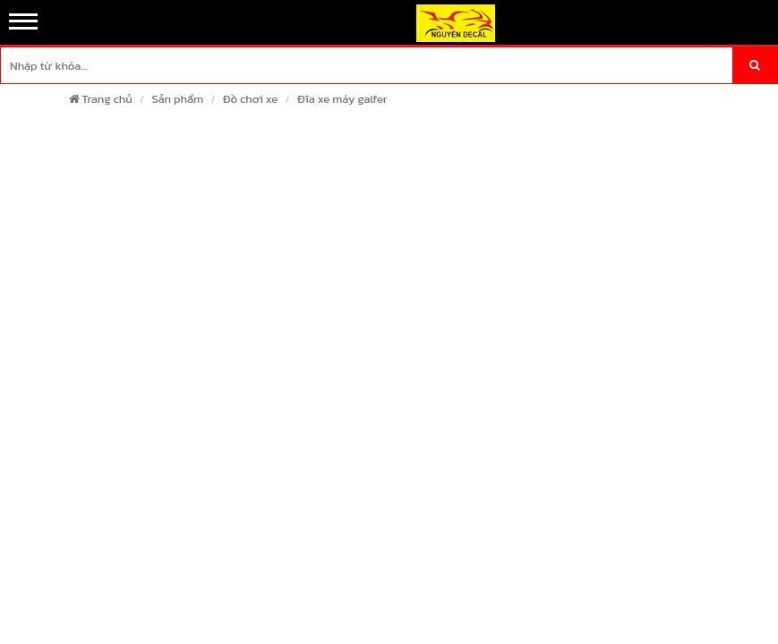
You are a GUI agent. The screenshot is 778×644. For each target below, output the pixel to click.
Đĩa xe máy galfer (342, 98)
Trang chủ (100, 98)
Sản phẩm (177, 98)
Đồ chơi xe (250, 98)
